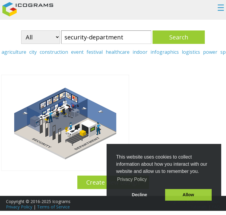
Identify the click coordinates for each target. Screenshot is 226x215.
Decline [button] (139, 194)
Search (178, 37)
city (33, 52)
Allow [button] (188, 194)
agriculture (13, 52)
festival (95, 52)
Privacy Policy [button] (132, 179)
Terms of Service (53, 207)
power (210, 52)
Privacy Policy (19, 207)
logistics (191, 52)
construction (54, 52)
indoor (140, 52)
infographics (164, 52)
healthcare (118, 52)
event (77, 52)
